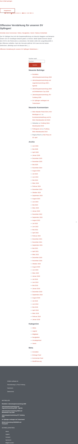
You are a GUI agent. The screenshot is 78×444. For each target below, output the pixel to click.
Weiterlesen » (19, 49)
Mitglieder (35, 334)
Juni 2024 (35, 177)
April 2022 (35, 232)
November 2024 (37, 167)
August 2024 (36, 171)
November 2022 (37, 214)
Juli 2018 (35, 301)
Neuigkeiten (26, 33)
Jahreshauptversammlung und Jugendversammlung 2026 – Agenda (41, 82)
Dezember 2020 (37, 257)
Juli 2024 (35, 174)
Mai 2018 (35, 307)
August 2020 (36, 267)
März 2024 (35, 183)
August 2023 (36, 198)
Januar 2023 (36, 211)
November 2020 (37, 260)
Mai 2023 (35, 205)
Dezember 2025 (37, 158)
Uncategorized (36, 340)
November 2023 (37, 189)
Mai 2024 (35, 180)
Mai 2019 (35, 285)
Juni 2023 (35, 202)
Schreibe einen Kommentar (8, 33)
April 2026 (35, 152)
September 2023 (37, 195)
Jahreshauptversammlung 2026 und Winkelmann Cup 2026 (12, 411)
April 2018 (35, 310)
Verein (32, 33)
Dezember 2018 (37, 291)
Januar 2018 (36, 319)
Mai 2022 (35, 229)
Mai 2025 (35, 164)
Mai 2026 (35, 149)
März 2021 (35, 254)
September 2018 (37, 294)
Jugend (34, 331)
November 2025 (37, 161)
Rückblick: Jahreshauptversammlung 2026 (14, 404)
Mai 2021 (35, 248)
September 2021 (37, 245)
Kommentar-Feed (37, 358)
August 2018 (36, 298)
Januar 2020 (36, 276)
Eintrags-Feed (36, 355)
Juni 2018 (35, 304)
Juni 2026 (35, 146)
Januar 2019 (36, 288)
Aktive (19, 33)
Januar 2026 (36, 155)
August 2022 (36, 220)
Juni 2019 (35, 282)
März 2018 (35, 313)
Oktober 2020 (36, 264)
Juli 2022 (35, 223)
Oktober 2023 (36, 192)
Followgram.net (37, 129)
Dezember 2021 (37, 239)
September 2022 (37, 217)
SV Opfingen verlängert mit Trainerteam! (13, 419)
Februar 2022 (36, 236)
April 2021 (35, 251)
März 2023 (35, 208)
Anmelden (35, 352)
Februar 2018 (36, 316)
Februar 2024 (36, 186)
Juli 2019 (35, 279)
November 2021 (37, 242)
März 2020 (35, 273)
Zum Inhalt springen (6, 1)
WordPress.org (37, 361)
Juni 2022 (35, 226)
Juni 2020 (35, 270)
